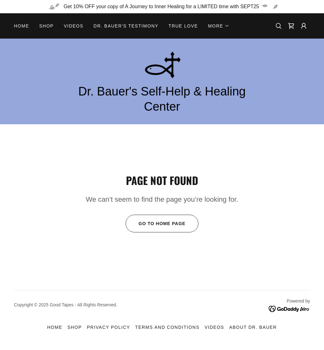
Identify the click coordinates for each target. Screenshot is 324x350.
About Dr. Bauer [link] (253, 327)
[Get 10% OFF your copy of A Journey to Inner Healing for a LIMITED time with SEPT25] (162, 7)
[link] (291, 26)
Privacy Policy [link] (108, 327)
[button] (218, 26)
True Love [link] (183, 25)
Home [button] (54, 327)
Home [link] (21, 25)
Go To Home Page (155, 223)
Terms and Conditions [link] (167, 327)
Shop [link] (46, 25)
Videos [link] (74, 25)
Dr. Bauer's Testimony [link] (126, 25)
